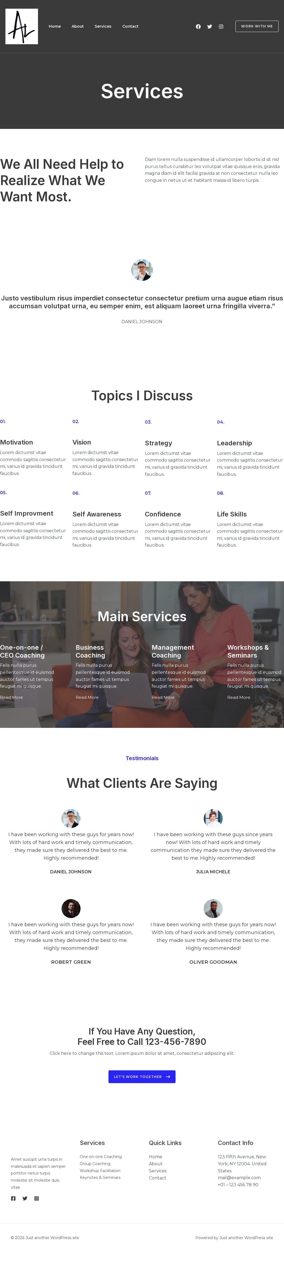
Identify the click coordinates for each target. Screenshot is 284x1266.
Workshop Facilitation (100, 1169)
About (79, 26)
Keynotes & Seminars (100, 1176)
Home (55, 26)
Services (105, 26)
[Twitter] (209, 26)
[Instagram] (221, 26)
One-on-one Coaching (101, 1155)
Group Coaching (95, 1162)
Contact (134, 26)
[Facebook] (198, 26)
